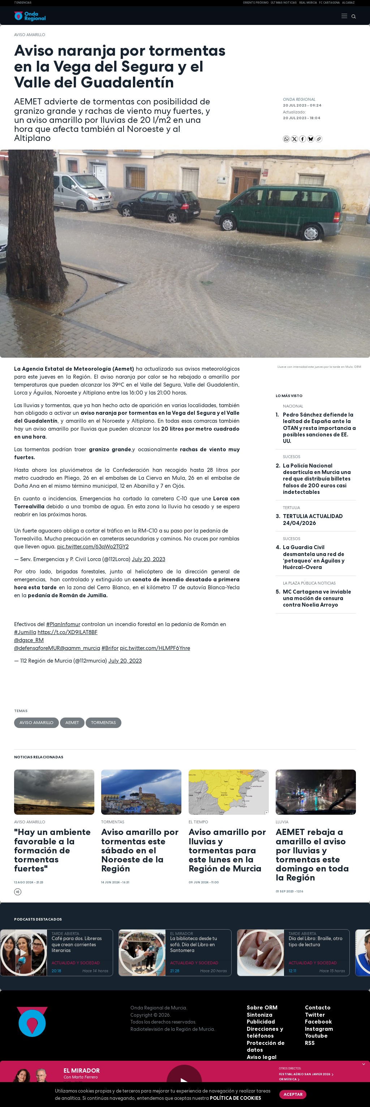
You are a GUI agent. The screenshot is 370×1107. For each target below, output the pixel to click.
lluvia (282, 820)
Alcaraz (348, 2)
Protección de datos (271, 1042)
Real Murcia (308, 2)
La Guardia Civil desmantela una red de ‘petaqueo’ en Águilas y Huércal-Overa (313, 557)
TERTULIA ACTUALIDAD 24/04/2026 (313, 519)
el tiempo (198, 820)
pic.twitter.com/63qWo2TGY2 (93, 546)
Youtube (315, 1035)
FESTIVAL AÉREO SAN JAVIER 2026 (306, 1074)
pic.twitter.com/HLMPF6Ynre (155, 648)
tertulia (291, 507)
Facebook (317, 1021)
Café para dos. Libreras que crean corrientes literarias (77, 944)
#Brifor (110, 648)
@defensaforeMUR (37, 648)
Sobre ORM (260, 1007)
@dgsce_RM (29, 640)
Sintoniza (258, 1014)
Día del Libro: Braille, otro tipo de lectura (316, 941)
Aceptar (291, 1093)
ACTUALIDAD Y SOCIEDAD (76, 961)
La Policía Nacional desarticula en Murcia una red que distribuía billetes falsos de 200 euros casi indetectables (317, 478)
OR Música (289, 1079)
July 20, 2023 (148, 559)
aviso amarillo (29, 34)
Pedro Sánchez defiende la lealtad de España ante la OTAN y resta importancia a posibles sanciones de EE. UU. (319, 428)
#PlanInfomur (63, 624)
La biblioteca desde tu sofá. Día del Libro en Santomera (193, 944)
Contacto (316, 1007)
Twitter (314, 1014)
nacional (293, 406)
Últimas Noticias (284, 2)
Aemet (67, 722)
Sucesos (291, 456)
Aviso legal (260, 1049)
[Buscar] (352, 15)
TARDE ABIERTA (65, 932)
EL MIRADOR (181, 932)
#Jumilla (25, 632)
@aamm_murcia (80, 648)
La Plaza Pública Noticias (309, 583)
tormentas (96, 722)
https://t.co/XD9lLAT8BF (68, 632)
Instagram (317, 1028)
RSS (309, 1042)
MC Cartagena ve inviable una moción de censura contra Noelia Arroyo (317, 598)
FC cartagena (329, 2)
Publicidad (259, 1021)
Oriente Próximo (255, 2)
